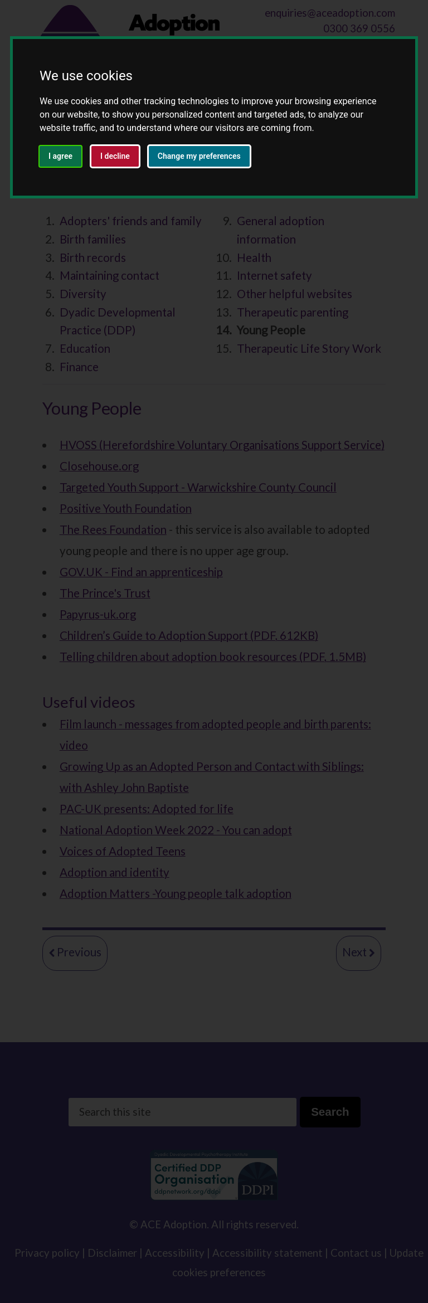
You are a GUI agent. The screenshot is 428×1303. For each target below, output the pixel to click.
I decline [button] (115, 156)
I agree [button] (60, 156)
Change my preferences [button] (199, 156)
